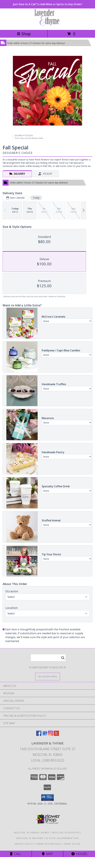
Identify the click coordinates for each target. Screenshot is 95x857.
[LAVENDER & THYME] (47, 25)
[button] (47, 797)
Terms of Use (72, 843)
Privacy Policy (24, 843)
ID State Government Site (62, 838)
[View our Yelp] (56, 735)
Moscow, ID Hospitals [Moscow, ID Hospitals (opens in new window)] (66, 832)
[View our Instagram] (50, 735)
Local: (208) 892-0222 (47, 760)
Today (36, 197)
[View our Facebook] (38, 735)
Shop (24, 33)
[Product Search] (48, 657)
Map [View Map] (47, 854)
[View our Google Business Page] (44, 735)
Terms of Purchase (48, 843)
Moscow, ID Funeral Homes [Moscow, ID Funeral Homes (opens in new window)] (31, 832)
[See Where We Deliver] (47, 676)
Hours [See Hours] (79, 854)
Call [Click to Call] (15, 854)
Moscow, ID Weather (29, 838)
